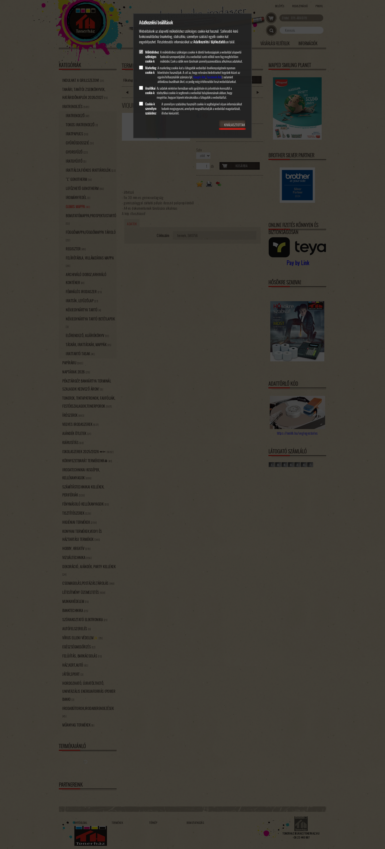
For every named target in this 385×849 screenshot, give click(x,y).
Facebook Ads (214, 77)
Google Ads (199, 77)
